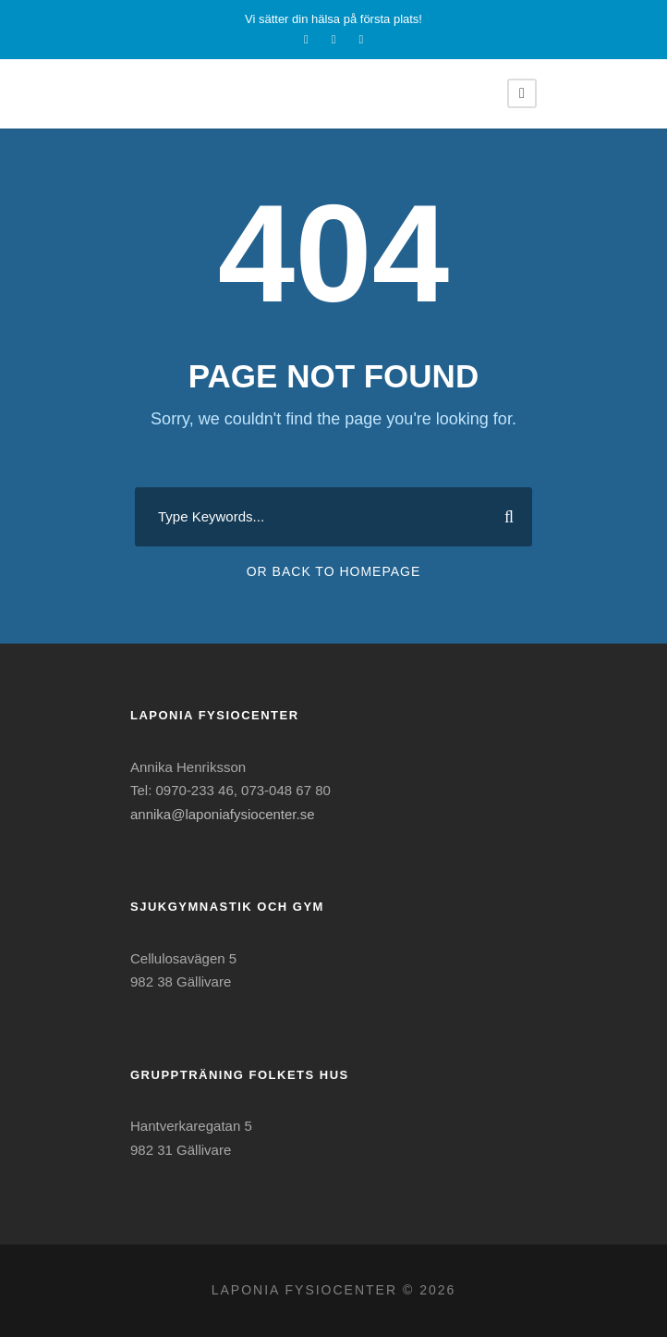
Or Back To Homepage (334, 571)
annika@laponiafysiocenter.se (222, 814)
